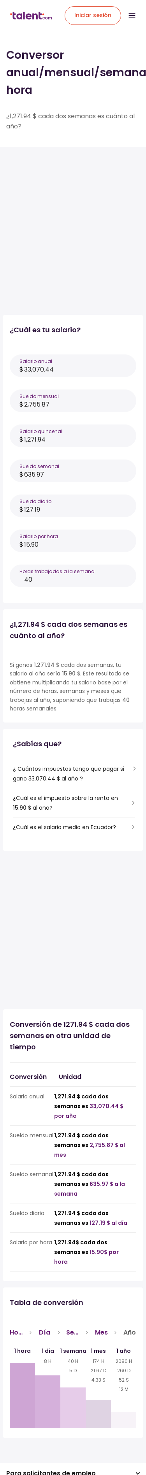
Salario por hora (38, 536)
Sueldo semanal (39, 466)
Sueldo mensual (39, 396)
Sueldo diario (35, 501)
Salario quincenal (40, 431)
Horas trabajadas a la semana (57, 571)
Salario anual (35, 361)
